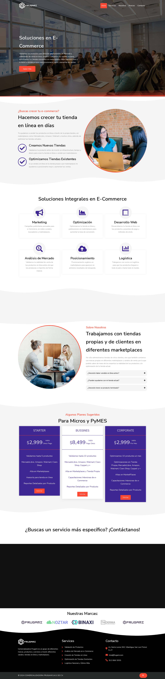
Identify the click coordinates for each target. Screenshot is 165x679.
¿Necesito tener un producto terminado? (103, 388)
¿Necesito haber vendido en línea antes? (103, 373)
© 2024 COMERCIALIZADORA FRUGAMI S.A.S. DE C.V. (40, 675)
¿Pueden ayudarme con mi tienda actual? (103, 380)
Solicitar (39, 491)
